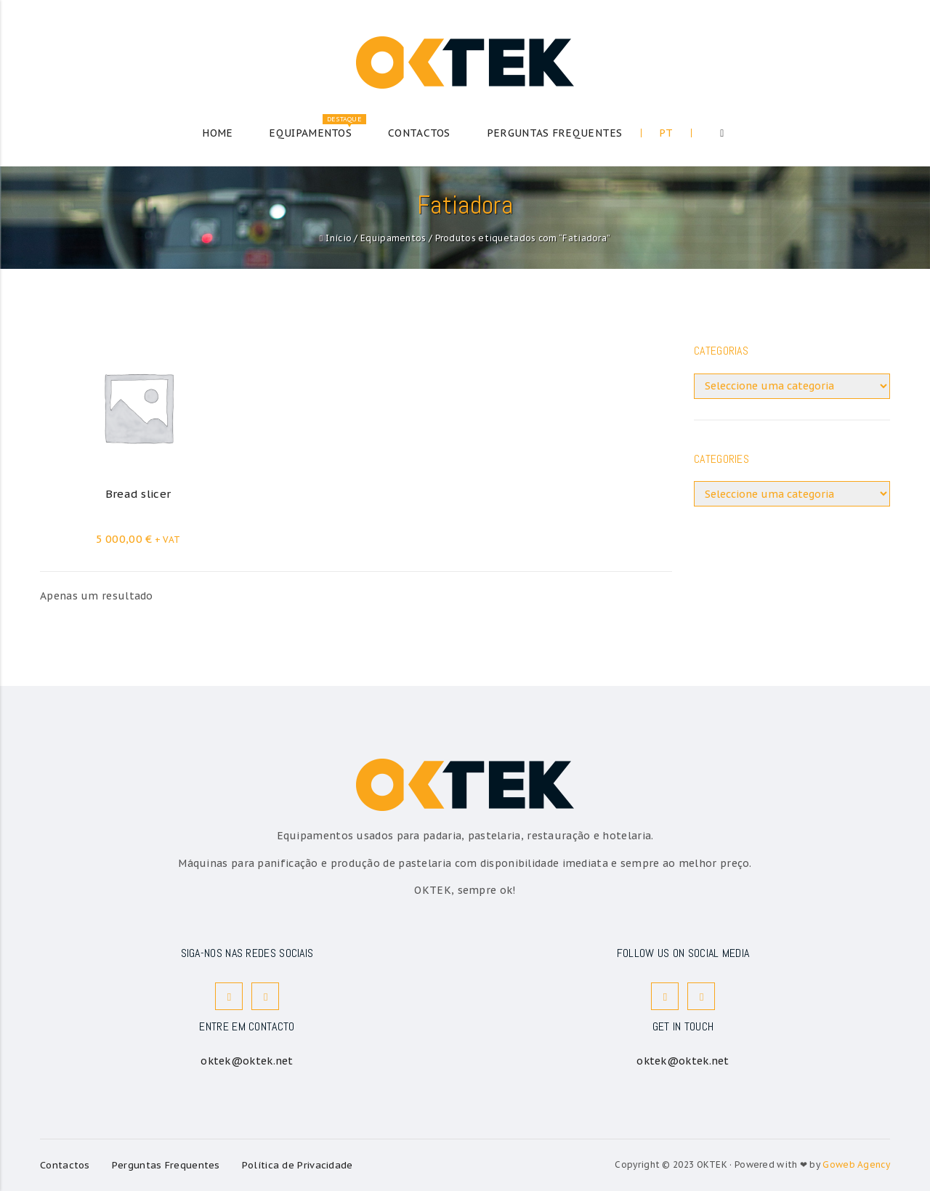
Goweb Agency (856, 1164)
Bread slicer (138, 494)
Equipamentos (393, 238)
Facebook (229, 996)
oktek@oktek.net (247, 1060)
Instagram (265, 996)
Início (339, 238)
